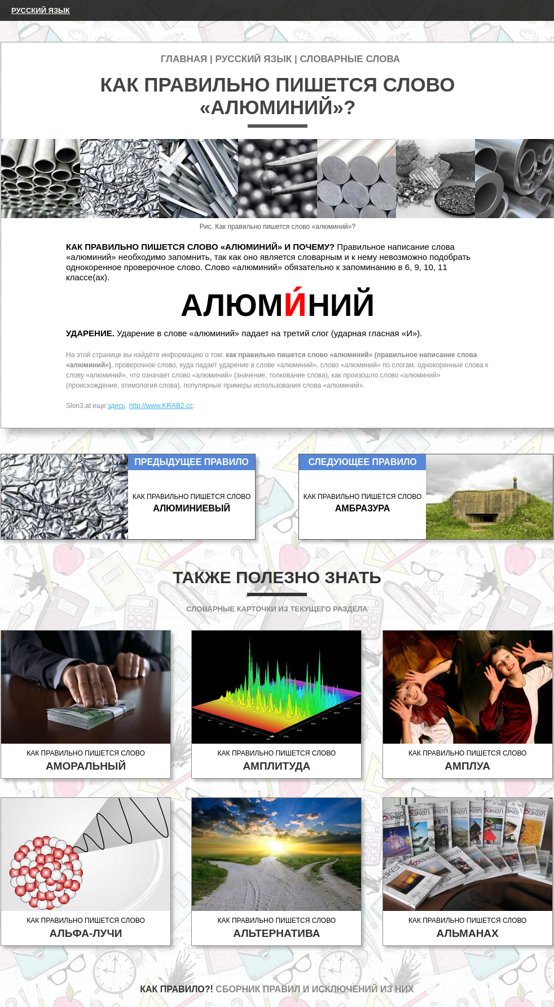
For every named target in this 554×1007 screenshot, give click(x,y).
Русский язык (40, 10)
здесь (116, 406)
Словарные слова (350, 59)
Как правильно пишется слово (85, 760)
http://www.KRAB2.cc (161, 406)
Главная (184, 59)
